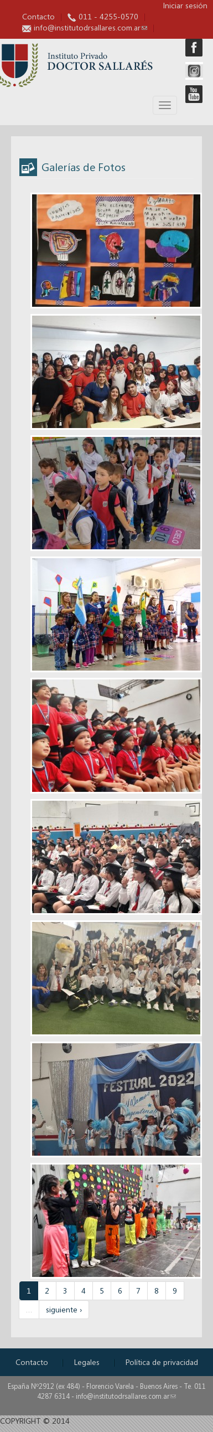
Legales (87, 1362)
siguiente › (64, 1309)
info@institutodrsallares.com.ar (90, 27)
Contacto (38, 16)
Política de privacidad (162, 1362)
